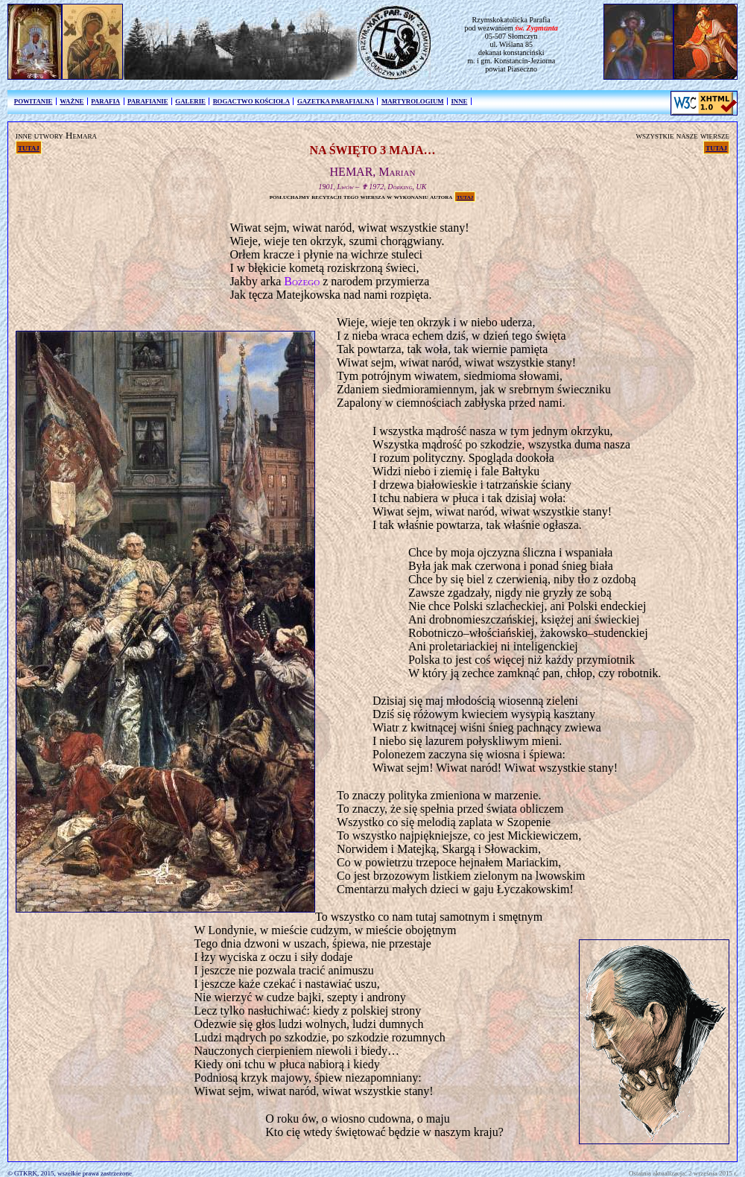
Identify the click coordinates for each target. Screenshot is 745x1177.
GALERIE (190, 101)
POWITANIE (33, 101)
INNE (459, 101)
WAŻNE (71, 101)
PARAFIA (105, 101)
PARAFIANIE (147, 101)
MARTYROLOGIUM (412, 101)
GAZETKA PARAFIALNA (335, 101)
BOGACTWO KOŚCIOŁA (251, 101)
